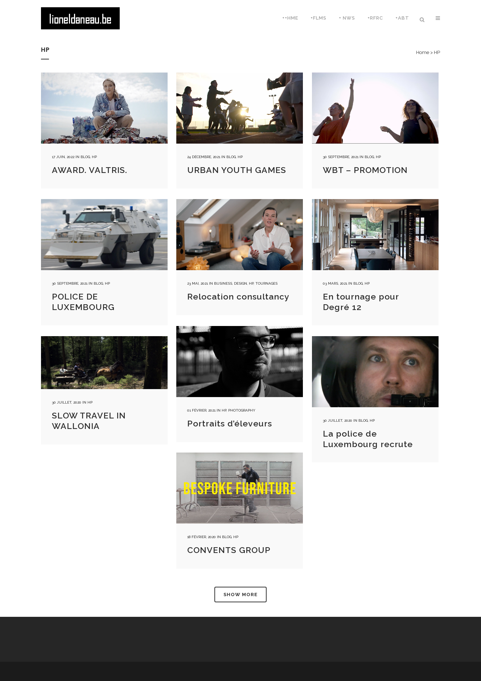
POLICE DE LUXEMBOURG (83, 302)
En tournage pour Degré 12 (361, 302)
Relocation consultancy (238, 296)
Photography (241, 410)
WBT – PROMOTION (365, 170)
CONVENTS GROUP (229, 550)
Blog (85, 157)
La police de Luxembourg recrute (368, 439)
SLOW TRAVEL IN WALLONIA (89, 420)
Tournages (266, 283)
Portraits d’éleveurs (229, 423)
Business (223, 283)
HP (94, 157)
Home (422, 52)
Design (240, 283)
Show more (240, 594)
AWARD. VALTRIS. (89, 170)
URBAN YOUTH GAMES (236, 170)
